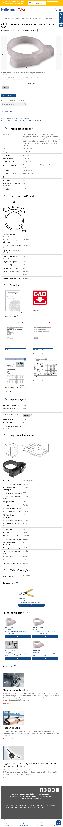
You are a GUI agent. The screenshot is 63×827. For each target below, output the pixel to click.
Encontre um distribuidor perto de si (12, 101)
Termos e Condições (27, 794)
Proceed (52, 3)
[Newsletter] (61, 18)
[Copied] (37, 30)
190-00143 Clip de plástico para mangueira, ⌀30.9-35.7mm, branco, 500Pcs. (45, 626)
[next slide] (61, 55)
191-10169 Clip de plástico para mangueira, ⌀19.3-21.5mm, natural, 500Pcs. (45, 649)
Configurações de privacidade (33, 807)
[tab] (31, 129)
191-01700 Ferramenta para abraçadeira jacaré (31, 596)
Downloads (6, 112)
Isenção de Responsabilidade (20, 796)
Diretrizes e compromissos (41, 796)
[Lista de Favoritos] (61, 25)
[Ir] (56, 10)
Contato (15, 794)
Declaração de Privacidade (31, 798)
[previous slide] (2, 55)
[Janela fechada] (60, 3)
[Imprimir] (61, 21)
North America (37, 3)
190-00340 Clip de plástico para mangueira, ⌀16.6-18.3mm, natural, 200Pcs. (17, 649)
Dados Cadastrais (43, 794)
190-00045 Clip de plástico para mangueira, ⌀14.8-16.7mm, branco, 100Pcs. (17, 626)
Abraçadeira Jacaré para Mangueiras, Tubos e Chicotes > (21, 120)
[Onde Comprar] (61, 14)
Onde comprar (9, 95)
